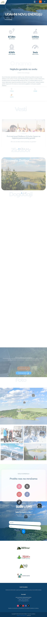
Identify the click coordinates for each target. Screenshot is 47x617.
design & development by (24, 615)
